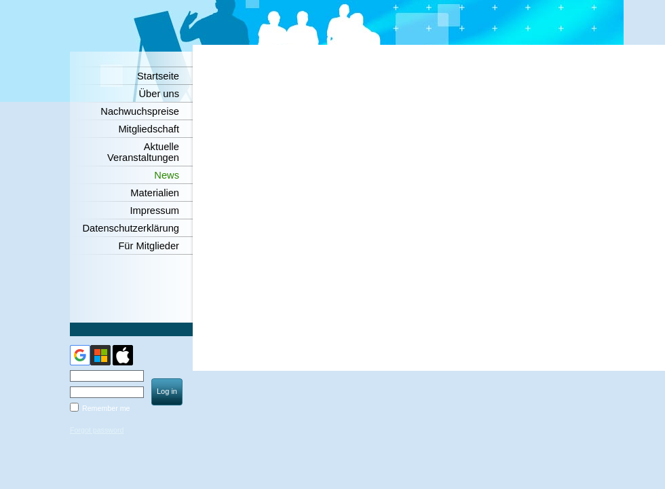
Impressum (154, 210)
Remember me (106, 408)
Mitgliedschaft (148, 129)
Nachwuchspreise (139, 111)
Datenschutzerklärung (130, 228)
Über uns (159, 93)
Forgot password (97, 430)
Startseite (158, 76)
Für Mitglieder (148, 245)
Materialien (154, 192)
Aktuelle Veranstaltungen (143, 152)
